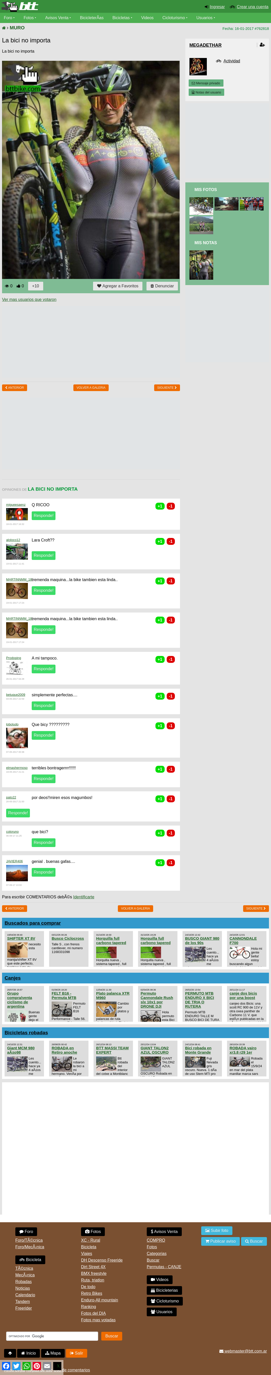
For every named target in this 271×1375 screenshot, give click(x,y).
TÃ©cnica (24, 1268)
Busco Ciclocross (68, 938)
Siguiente (167, 388)
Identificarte (83, 897)
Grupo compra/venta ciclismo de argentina (19, 999)
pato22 (11, 797)
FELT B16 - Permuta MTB (64, 995)
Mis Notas (206, 243)
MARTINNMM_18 (19, 579)
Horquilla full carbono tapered (111, 940)
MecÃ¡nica (25, 1275)
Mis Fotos (206, 189)
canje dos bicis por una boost (243, 995)
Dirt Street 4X (93, 1267)
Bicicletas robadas (26, 1032)
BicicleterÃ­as (92, 18)
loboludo (12, 724)
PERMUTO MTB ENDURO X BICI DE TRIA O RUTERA (199, 999)
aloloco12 (13, 540)
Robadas (23, 1281)
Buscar (153, 1260)
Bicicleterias (164, 1290)
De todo (88, 1287)
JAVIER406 (14, 861)
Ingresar (217, 7)
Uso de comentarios (72, 1370)
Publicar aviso (220, 1241)
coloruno (12, 831)
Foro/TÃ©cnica (29, 1240)
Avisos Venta (57, 18)
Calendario (25, 1295)
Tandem (22, 1301)
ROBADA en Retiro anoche (64, 1050)
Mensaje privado (206, 83)
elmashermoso (17, 768)
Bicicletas (122, 18)
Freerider (23, 1308)
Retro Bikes (91, 1293)
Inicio (28, 1353)
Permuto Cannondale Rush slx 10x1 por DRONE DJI (157, 999)
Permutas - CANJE (164, 1267)
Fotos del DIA (93, 1313)
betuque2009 (15, 695)
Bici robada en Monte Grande (198, 1050)
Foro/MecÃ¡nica (29, 1247)
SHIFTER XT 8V (21, 938)
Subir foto (216, 1230)
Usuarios (205, 18)
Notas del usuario (206, 92)
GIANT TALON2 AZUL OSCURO (155, 1050)
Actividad (231, 61)
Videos (148, 18)
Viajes (86, 1253)
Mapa (53, 1353)
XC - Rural (90, 1240)
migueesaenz (16, 505)
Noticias (22, 1288)
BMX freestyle (94, 1273)
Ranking (88, 1307)
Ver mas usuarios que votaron (29, 299)
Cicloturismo (174, 18)
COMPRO (156, 1240)
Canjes (13, 978)
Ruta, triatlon (92, 1280)
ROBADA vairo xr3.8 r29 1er (243, 1050)
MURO (17, 27)
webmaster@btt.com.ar (243, 1351)
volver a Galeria (90, 388)
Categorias (156, 1253)
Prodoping (13, 658)
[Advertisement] (95, 342)
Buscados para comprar (33, 923)
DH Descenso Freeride (102, 1260)
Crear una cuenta (252, 7)
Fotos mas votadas (98, 1320)
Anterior (14, 388)
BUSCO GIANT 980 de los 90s (202, 940)
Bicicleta (30, 1260)
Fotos (29, 18)
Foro (8, 18)
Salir (76, 1353)
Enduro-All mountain (99, 1300)
